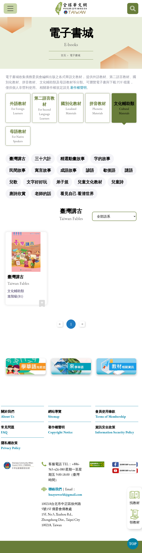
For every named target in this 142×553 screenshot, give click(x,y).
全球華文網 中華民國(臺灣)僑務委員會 (71, 8)
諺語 (90, 170)
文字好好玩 (37, 182)
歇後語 (109, 170)
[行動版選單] (10, 8)
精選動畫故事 (72, 158)
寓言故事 (43, 170)
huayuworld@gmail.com (65, 494)
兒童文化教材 (90, 182)
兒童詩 (117, 182)
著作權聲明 (78, 87)
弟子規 (62, 182)
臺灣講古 (17, 158)
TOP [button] (133, 544)
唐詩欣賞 (17, 193)
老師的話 (43, 193)
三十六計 (43, 158)
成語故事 (68, 170)
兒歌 (13, 182)
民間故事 (17, 170)
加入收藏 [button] (42, 303)
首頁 (63, 55)
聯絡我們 (55, 489)
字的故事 (102, 158)
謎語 (129, 170)
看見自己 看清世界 (77, 193)
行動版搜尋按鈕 (132, 8)
